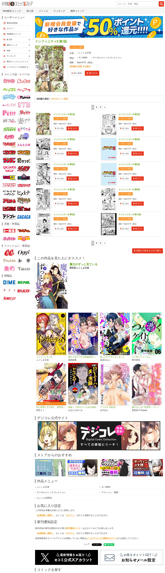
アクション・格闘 (110, 468)
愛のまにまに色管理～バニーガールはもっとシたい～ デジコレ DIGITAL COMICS (147, 383)
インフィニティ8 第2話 (129, 90)
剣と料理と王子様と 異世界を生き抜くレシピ (51, 383)
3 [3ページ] (100, 83)
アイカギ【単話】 (108, 383)
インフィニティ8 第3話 (64, 115)
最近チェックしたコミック (111, 559)
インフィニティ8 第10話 (129, 190)
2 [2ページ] (96, 83)
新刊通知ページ (73, 504)
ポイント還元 (78, 23)
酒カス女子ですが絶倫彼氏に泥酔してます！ (83, 332)
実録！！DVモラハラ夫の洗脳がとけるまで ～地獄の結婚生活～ (83, 383)
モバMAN (83, 33)
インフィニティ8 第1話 (64, 90)
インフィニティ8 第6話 (129, 140)
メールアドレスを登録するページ (102, 514)
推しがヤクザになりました (112, 332)
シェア (87, 520)
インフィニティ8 (44, 332)
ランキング (55, 559)
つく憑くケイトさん (141, 332)
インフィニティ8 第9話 (64, 190)
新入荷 (41, 559)
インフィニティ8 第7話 (64, 165)
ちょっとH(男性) (44, 473)
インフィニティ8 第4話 (129, 115)
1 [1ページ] (92, 83)
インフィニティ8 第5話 (64, 140)
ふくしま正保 (85, 28)
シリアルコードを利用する (17, 43)
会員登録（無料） (45, 491)
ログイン (70, 491)
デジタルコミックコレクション (107, 33)
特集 (68, 559)
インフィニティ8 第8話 (129, 165)
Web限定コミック (14, 10)
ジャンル (79, 559)
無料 (91, 559)
